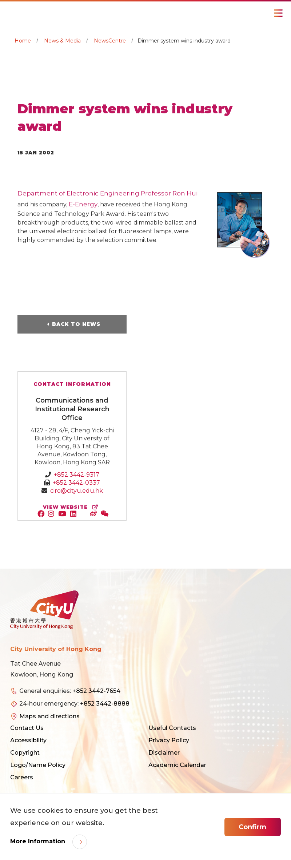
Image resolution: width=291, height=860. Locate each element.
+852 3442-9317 (76, 474)
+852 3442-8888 (104, 703)
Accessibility (28, 740)
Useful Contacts (172, 727)
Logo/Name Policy (37, 765)
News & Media (62, 40)
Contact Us (27, 727)
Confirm (252, 827)
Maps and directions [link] (49, 716)
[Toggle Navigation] (278, 13)
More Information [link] (38, 841)
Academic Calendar (177, 765)
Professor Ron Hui (169, 193)
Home (23, 40)
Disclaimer (164, 752)
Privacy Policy (168, 740)
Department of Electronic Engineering (78, 193)
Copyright (25, 752)
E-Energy (83, 204)
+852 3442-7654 (96, 690)
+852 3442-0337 (76, 482)
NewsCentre (110, 40)
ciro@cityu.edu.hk (76, 490)
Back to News (76, 324)
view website (72, 507)
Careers (21, 777)
